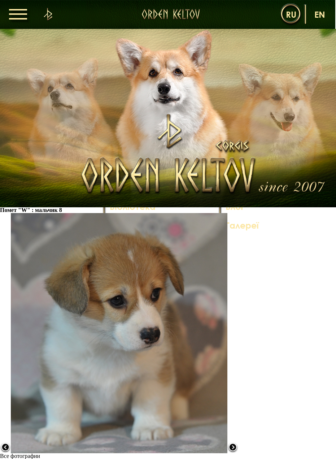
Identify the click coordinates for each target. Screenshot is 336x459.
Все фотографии (20, 456)
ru (291, 14)
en (319, 14)
